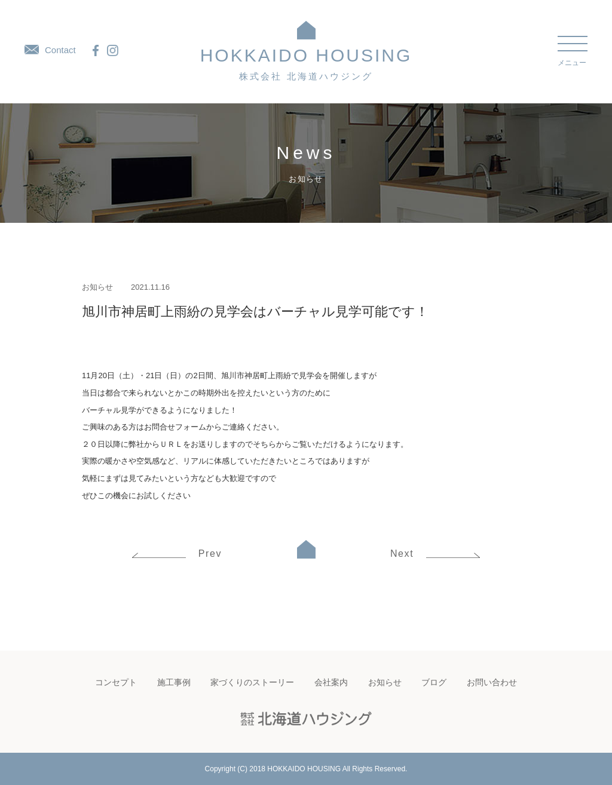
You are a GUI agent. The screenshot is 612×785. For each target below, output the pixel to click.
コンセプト (116, 682)
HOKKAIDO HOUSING (306, 63)
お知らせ (97, 287)
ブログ (433, 682)
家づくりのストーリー (252, 682)
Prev (177, 553)
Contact (50, 50)
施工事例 (174, 682)
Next (435, 553)
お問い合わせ (492, 682)
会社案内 (331, 682)
